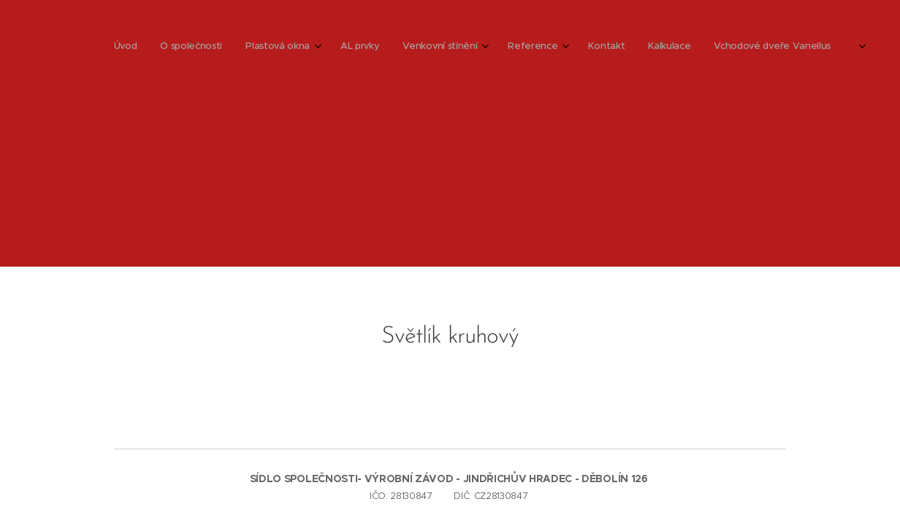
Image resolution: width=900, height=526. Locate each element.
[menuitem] (502, 47)
